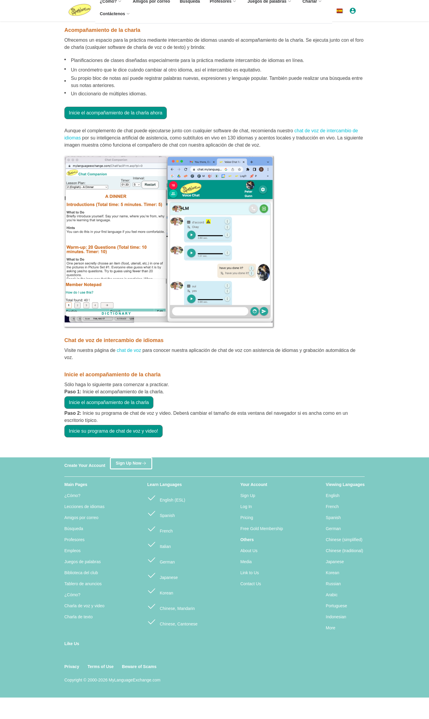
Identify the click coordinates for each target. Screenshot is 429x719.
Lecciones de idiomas (84, 506)
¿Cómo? (72, 495)
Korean (160, 590)
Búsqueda (73, 528)
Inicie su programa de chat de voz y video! (113, 431)
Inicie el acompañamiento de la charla (109, 402)
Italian (159, 544)
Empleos (72, 550)
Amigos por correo (81, 517)
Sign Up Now (131, 464)
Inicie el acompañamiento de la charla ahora (115, 112)
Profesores (74, 539)
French (159, 528)
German (161, 559)
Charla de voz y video (84, 605)
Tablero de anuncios (83, 583)
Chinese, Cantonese (172, 621)
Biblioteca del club (81, 572)
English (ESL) (166, 497)
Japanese (162, 575)
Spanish (161, 513)
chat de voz (129, 350)
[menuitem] (115, 16)
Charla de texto (78, 616)
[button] (340, 11)
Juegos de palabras (82, 561)
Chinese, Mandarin (171, 606)
